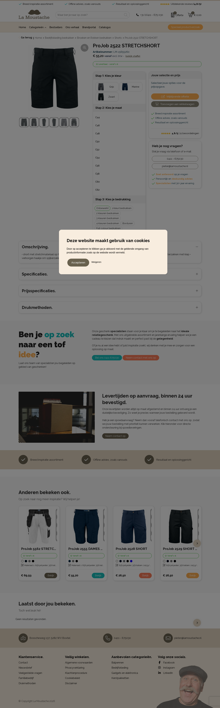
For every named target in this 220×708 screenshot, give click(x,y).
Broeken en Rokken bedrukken (94, 37)
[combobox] (89, 15)
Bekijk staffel (133, 56)
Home (38, 37)
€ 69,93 (26, 575)
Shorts (118, 37)
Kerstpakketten (120, 678)
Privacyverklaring (74, 667)
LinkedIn (165, 672)
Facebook (166, 662)
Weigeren (96, 261)
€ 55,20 (73, 575)
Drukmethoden (27, 683)
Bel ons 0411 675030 (107, 357)
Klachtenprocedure (76, 672)
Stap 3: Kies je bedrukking (113, 199)
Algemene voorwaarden (79, 662)
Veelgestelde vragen (30, 672)
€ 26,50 (121, 575)
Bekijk (51, 575)
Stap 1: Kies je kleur (108, 75)
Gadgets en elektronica (124, 672)
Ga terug (26, 37)
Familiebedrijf (26, 678)
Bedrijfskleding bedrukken (59, 37)
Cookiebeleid (72, 678)
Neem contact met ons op (141, 357)
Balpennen (117, 662)
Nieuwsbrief (25, 667)
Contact (23, 662)
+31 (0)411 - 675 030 (151, 14)
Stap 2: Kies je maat (108, 107)
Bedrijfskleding (119, 667)
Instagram (166, 667)
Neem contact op (115, 436)
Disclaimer (71, 683)
